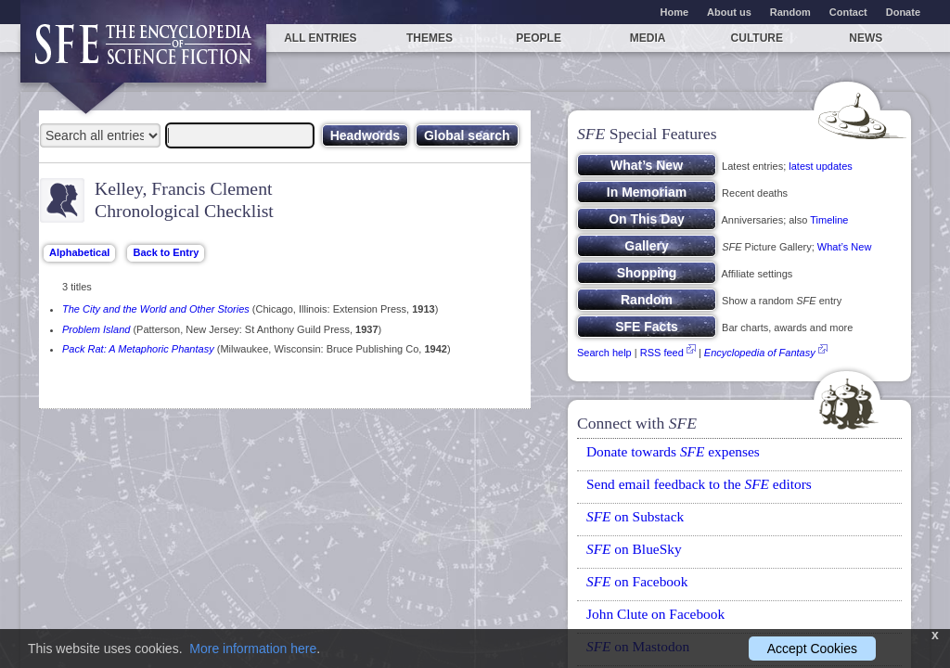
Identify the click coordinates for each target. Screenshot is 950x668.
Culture (757, 38)
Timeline (829, 219)
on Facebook (636, 581)
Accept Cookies (812, 648)
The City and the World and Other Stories (156, 309)
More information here (252, 648)
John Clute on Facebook (655, 614)
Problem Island (96, 329)
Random (790, 12)
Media (648, 38)
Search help (604, 352)
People (538, 38)
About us (729, 12)
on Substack (635, 516)
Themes (429, 38)
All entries (320, 38)
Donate (903, 12)
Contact (848, 12)
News (865, 38)
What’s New (844, 246)
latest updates (821, 166)
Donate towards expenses (673, 451)
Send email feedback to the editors (699, 484)
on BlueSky (634, 549)
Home (675, 12)
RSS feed (662, 352)
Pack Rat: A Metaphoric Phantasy (138, 348)
